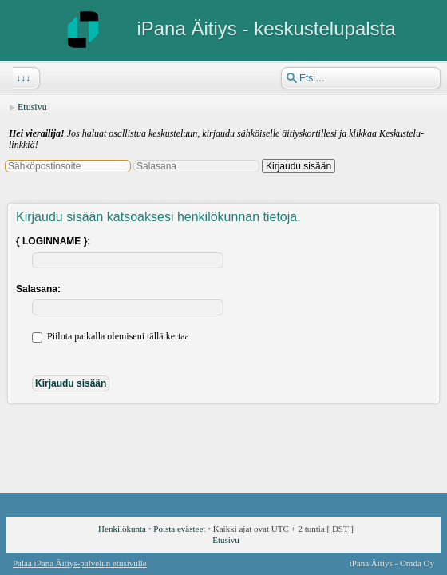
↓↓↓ (21, 78)
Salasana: (38, 289)
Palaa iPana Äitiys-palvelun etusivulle (80, 563)
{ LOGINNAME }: (53, 241)
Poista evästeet (179, 528)
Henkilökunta (122, 528)
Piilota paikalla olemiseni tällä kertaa (110, 336)
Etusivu (32, 107)
